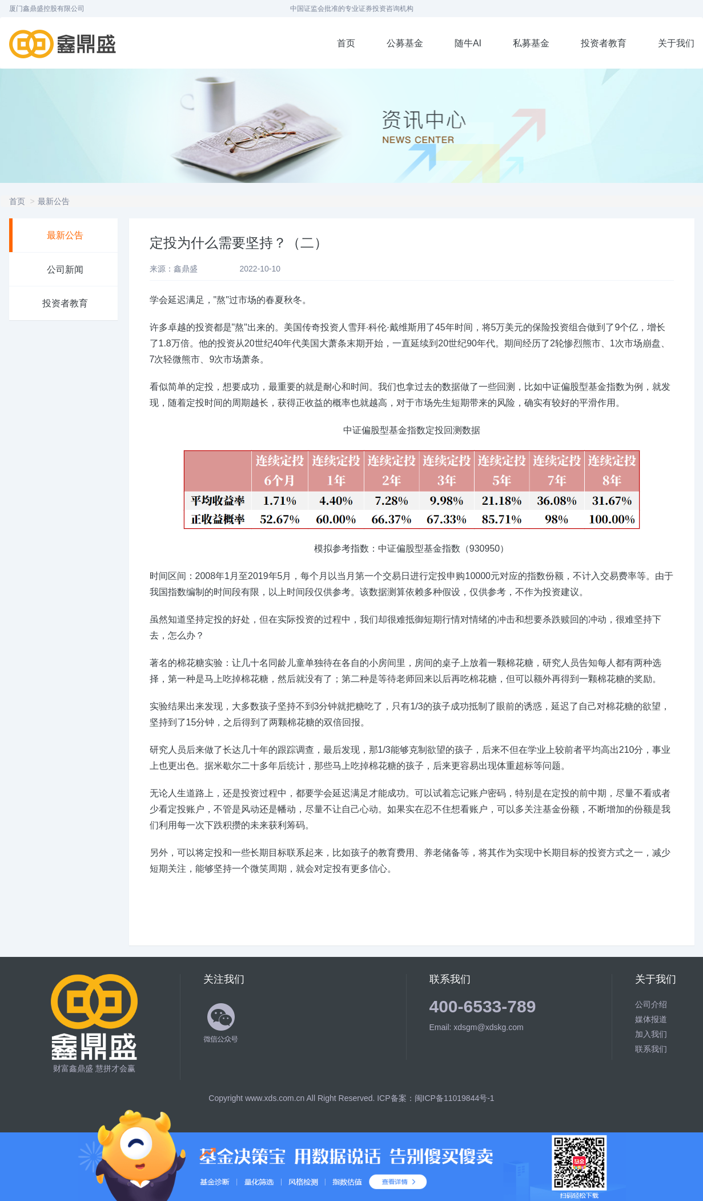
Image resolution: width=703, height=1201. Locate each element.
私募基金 (531, 43)
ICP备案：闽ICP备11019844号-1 (435, 1098)
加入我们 (651, 1034)
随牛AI (468, 43)
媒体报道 (651, 1019)
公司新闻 (65, 269)
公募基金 (405, 43)
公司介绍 (651, 1004)
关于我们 (676, 43)
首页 (346, 43)
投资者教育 (603, 43)
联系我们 (651, 1049)
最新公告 (54, 201)
